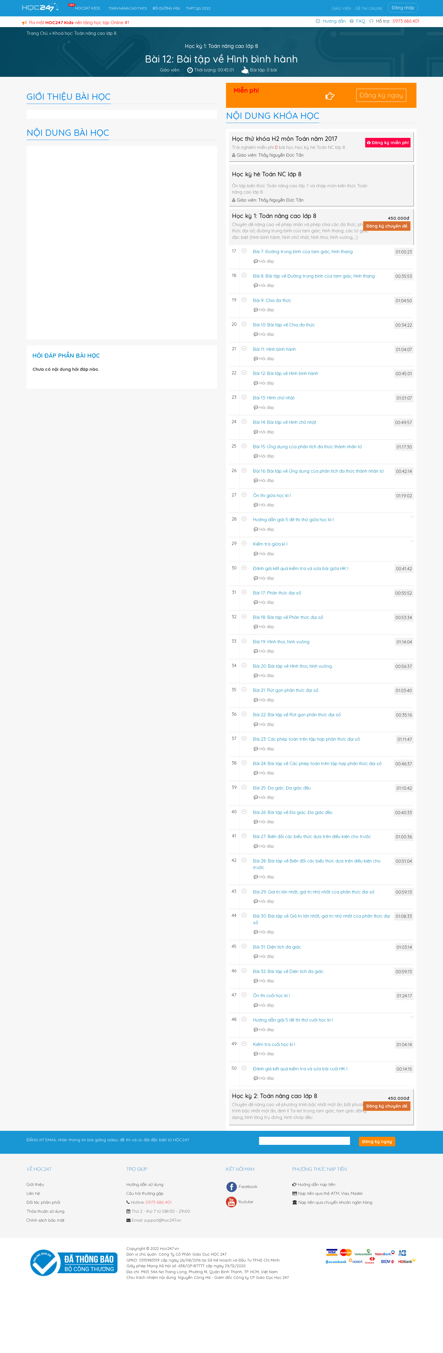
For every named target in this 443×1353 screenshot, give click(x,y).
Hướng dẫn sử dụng (144, 1184)
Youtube (239, 1202)
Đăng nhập (403, 7)
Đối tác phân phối (43, 1202)
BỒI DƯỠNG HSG (166, 8)
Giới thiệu (35, 1184)
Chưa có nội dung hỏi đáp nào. (65, 369)
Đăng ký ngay (381, 95)
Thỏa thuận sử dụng (45, 1211)
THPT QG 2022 (198, 8)
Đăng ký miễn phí (388, 142)
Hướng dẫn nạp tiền (313, 1184)
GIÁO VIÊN (341, 8)
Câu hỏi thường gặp (145, 1193)
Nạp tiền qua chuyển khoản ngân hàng (332, 1202)
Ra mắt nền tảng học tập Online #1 (75, 22)
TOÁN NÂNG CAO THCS (128, 8)
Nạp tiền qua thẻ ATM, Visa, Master (327, 1193)
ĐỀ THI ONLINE (369, 8)
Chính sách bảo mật (45, 1220)
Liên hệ (33, 1193)
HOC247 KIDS (87, 8)
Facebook (241, 1186)
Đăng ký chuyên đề (386, 226)
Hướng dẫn (334, 21)
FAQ (360, 21)
